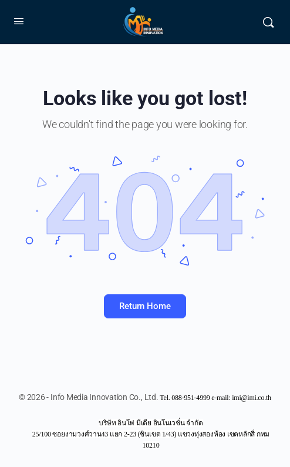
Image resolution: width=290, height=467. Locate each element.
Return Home (145, 306)
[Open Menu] (19, 21)
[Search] (268, 22)
